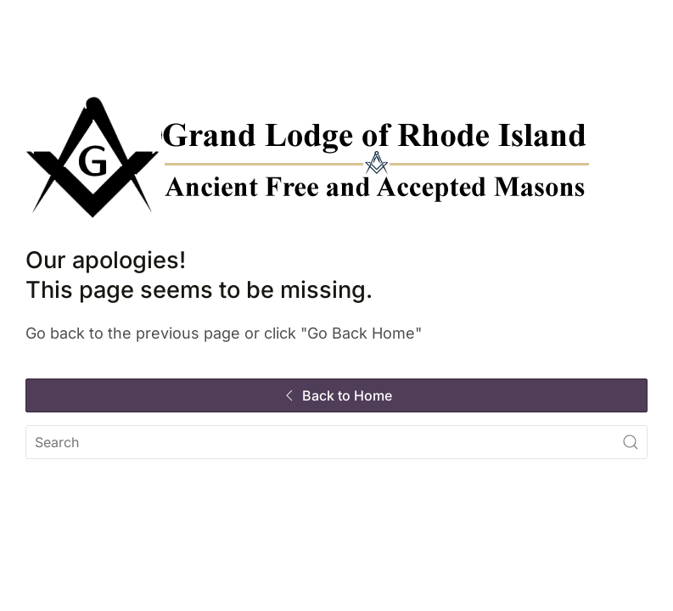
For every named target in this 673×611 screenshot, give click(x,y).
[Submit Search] (631, 442)
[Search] (336, 442)
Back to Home (336, 395)
